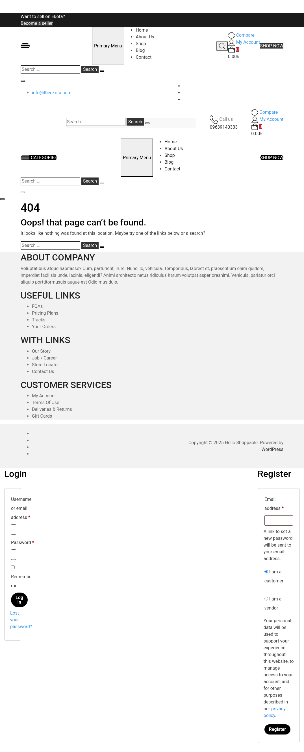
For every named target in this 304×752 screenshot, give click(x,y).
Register (277, 729)
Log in (19, 600)
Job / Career (44, 358)
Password (22, 541)
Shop (141, 43)
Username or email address (21, 508)
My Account (44, 395)
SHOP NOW (271, 46)
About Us (145, 37)
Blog (140, 50)
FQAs (37, 306)
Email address (278, 504)
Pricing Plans (45, 313)
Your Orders (44, 326)
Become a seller (37, 23)
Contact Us (43, 371)
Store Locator (45, 364)
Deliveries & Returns (52, 409)
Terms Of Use (45, 402)
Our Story (41, 351)
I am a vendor (273, 603)
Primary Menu (108, 46)
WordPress (272, 449)
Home (142, 30)
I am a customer (274, 576)
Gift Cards (42, 416)
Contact (143, 57)
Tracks (38, 320)
